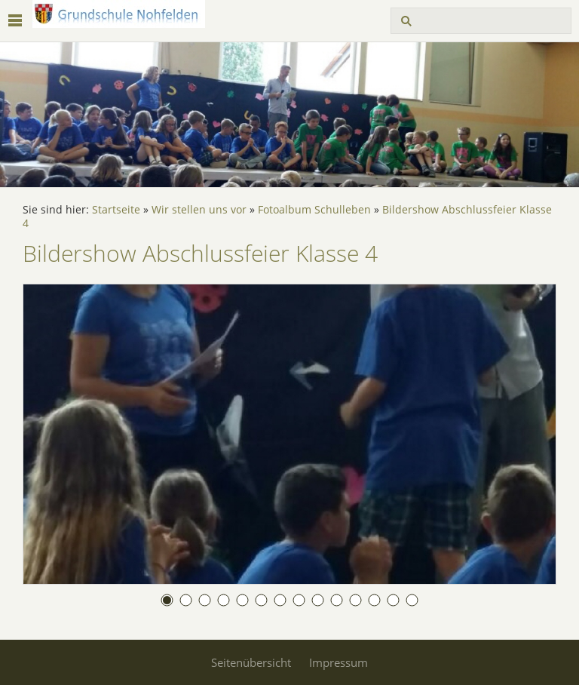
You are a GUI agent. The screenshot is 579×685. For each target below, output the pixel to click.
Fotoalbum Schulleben (314, 210)
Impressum (338, 662)
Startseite (116, 210)
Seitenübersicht (251, 662)
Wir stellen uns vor (199, 210)
